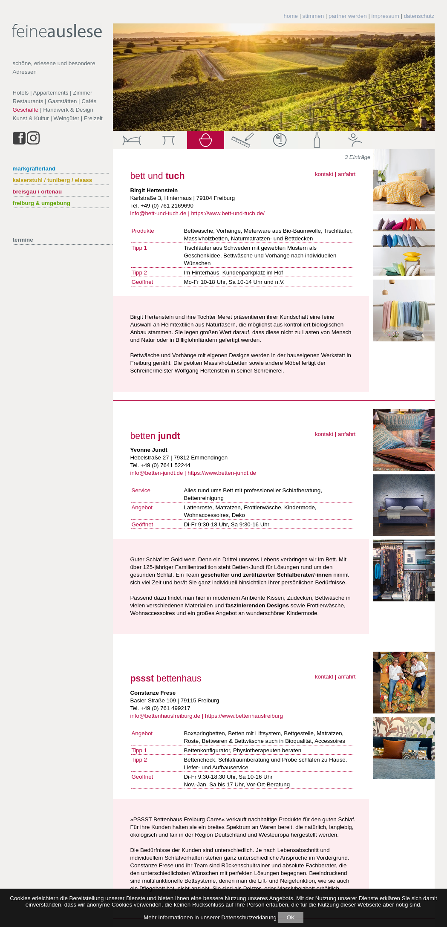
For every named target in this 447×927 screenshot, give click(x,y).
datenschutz (419, 16)
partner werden (348, 16)
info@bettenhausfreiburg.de (165, 716)
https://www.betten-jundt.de (221, 473)
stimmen (313, 16)
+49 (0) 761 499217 (165, 708)
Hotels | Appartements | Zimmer (52, 93)
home (291, 16)
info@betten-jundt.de (156, 473)
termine (23, 240)
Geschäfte (26, 110)
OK (291, 917)
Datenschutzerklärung (249, 917)
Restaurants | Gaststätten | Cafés (55, 101)
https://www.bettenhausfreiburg (244, 716)
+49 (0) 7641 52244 (165, 465)
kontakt (324, 174)
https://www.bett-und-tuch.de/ (228, 213)
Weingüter (67, 118)
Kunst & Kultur (31, 118)
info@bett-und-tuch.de (158, 213)
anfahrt (347, 174)
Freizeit (93, 118)
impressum (385, 16)
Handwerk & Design (68, 110)
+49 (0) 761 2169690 (167, 205)
